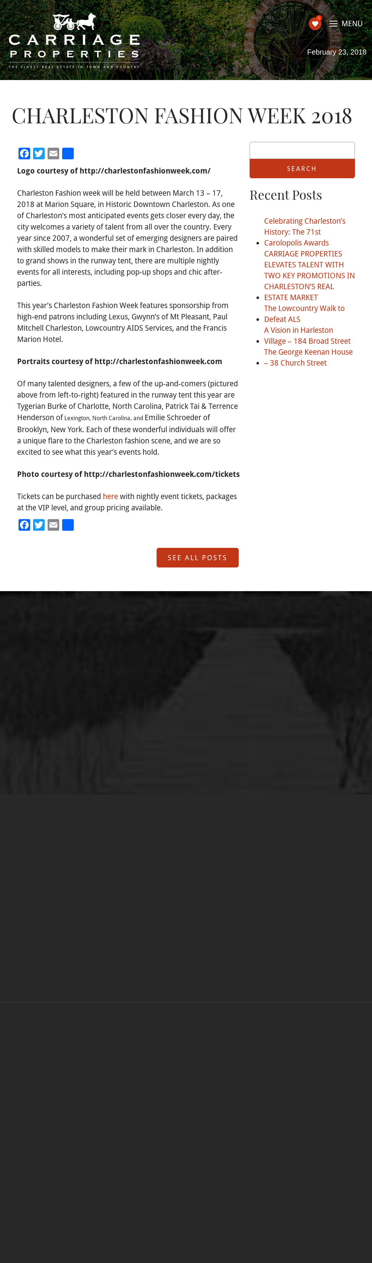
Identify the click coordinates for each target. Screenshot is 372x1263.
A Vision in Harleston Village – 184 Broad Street (307, 335)
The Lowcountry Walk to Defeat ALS (304, 313)
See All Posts (197, 557)
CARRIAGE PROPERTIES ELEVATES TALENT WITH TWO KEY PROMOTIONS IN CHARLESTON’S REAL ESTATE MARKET (309, 275)
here (110, 496)
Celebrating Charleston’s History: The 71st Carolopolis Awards (304, 232)
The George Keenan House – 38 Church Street (308, 357)
